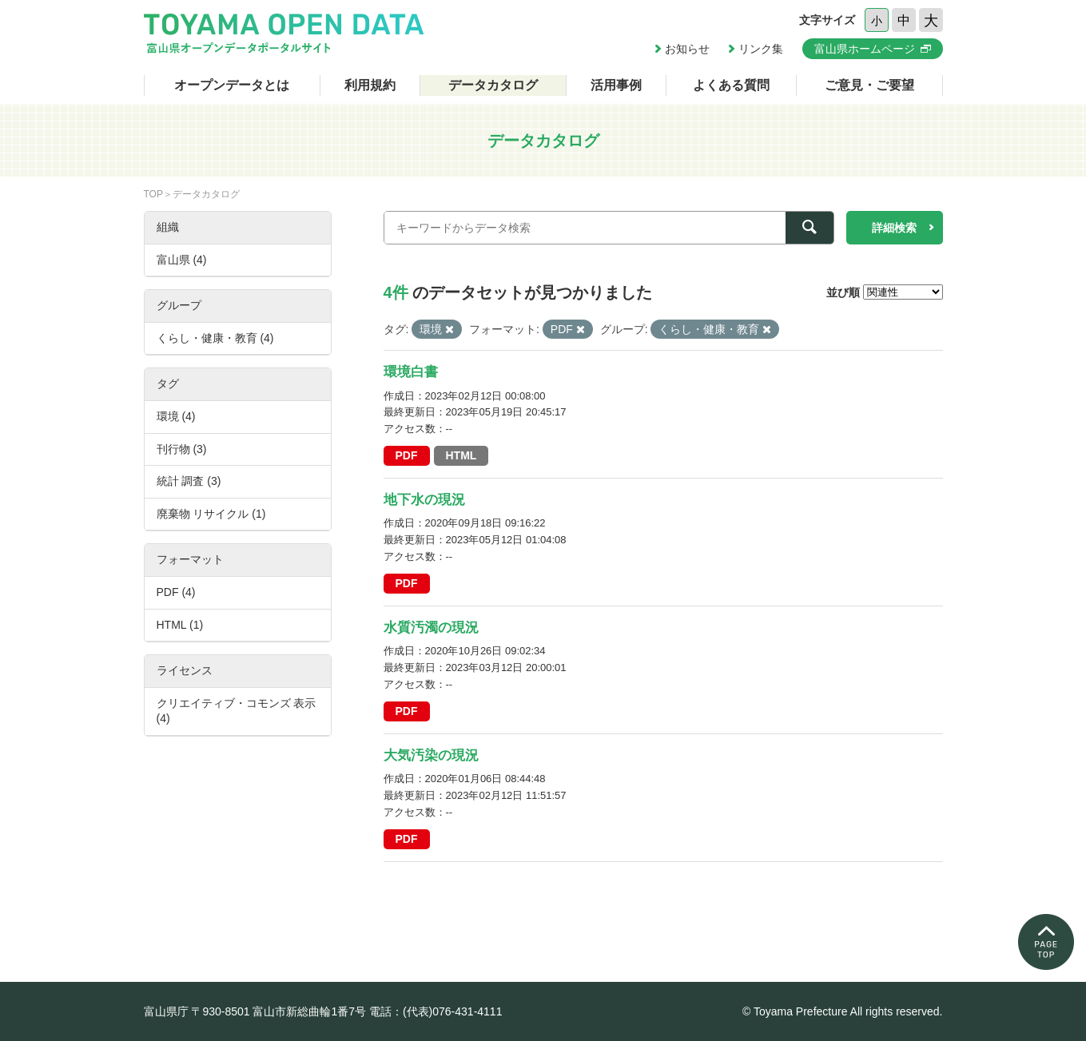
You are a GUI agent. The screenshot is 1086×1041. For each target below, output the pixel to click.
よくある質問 (731, 85)
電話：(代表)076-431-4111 (436, 1011)
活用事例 (616, 85)
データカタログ (493, 85)
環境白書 (411, 371)
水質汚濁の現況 (431, 627)
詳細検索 (894, 227)
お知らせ (687, 48)
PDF (407, 455)
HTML (461, 455)
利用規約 (370, 85)
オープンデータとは (231, 85)
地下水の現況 (424, 499)
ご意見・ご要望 (869, 85)
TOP (153, 194)
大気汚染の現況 (431, 755)
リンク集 (760, 48)
